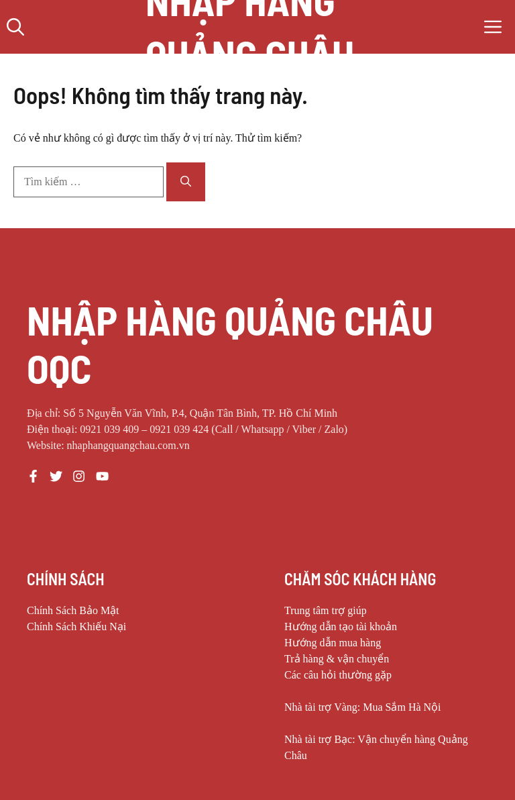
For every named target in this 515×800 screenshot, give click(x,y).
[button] (15, 27)
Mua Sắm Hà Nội (402, 707)
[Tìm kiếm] (185, 181)
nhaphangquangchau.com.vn (128, 445)
